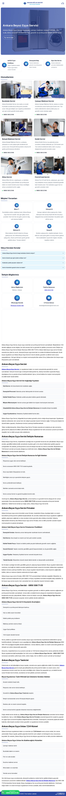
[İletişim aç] (63, 3)
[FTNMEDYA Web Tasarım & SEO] (60, 794)
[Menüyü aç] (3, 3)
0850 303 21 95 (49, 290)
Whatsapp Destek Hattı (17, 305)
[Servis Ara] (10, 792)
